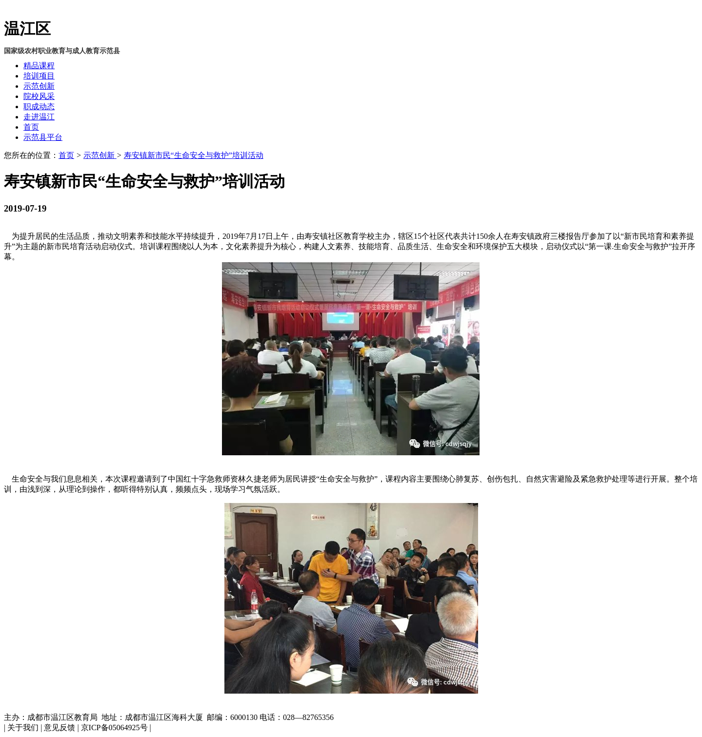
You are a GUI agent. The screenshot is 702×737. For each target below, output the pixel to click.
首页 (31, 127)
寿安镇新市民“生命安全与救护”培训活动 (193, 155)
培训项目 (39, 76)
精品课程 (39, 65)
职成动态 (39, 106)
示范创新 (39, 86)
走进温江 (39, 117)
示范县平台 (42, 137)
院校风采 (39, 96)
